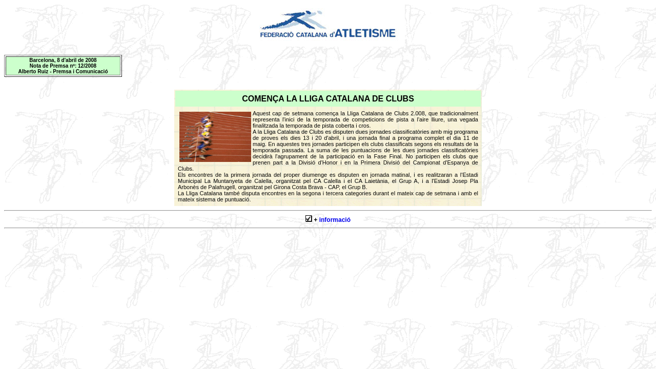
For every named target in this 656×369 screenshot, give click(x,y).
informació (335, 219)
